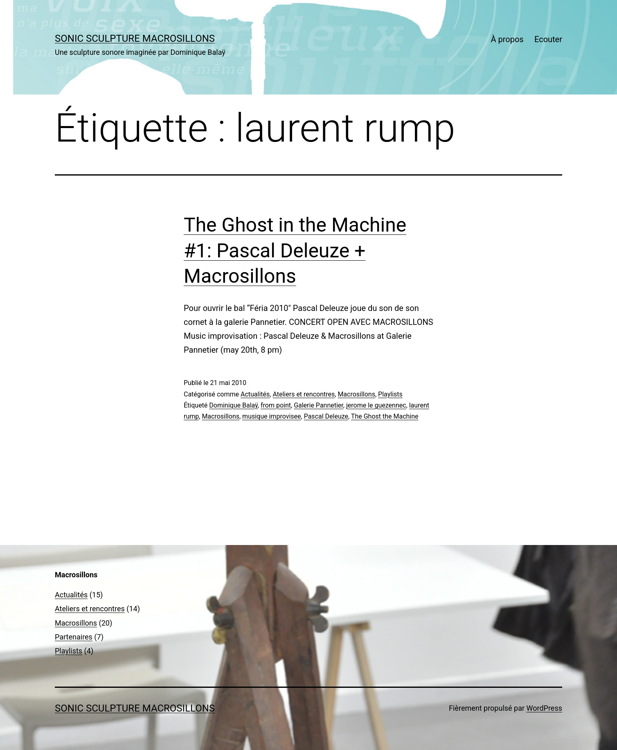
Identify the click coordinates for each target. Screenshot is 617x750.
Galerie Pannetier (318, 405)
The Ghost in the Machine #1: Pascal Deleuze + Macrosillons (295, 250)
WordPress (544, 708)
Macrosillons (356, 394)
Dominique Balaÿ (233, 405)
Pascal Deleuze (326, 416)
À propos (507, 39)
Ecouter (548, 39)
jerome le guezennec (376, 405)
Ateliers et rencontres (303, 394)
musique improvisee (271, 416)
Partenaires (73, 637)
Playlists (390, 394)
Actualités (255, 394)
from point (276, 405)
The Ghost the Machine (385, 416)
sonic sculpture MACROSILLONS (135, 38)
